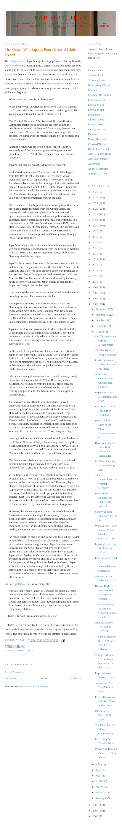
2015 (95, 253)
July (98, 764)
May (99, 775)
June (99, 770)
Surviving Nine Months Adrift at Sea (106, 516)
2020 (95, 225)
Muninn (92, 90)
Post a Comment (14, 672)
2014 (95, 259)
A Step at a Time (97, 173)
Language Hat (96, 109)
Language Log (96, 104)
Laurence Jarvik (97, 99)
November (102, 314)
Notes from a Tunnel (99, 85)
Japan (29, 650)
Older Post (77, 678)
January (100, 798)
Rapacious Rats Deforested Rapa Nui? (106, 396)
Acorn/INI (94, 163)
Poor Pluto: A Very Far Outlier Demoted (105, 410)
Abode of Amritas (98, 168)
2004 (95, 810)
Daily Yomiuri (17, 61)
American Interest (98, 158)
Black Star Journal (98, 149)
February (101, 792)
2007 (95, 298)
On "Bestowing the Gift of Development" (106, 340)
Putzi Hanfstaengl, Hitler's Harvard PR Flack (106, 364)
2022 (95, 214)
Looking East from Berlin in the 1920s (105, 548)
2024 (95, 203)
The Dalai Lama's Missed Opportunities (105, 729)
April (99, 781)
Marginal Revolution (99, 95)
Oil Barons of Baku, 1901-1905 (103, 715)
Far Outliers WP (97, 129)
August (100, 331)
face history (49, 615)
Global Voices (96, 119)
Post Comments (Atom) (33, 686)
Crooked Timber (97, 144)
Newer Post (11, 678)
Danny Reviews (97, 139)
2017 (95, 242)
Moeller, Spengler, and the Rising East (105, 465)
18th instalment (55, 83)
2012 (95, 270)
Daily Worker (12, 65)
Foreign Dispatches (19, 583)
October (101, 320)
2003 (95, 816)
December (102, 309)
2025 (95, 197)
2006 (95, 304)
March (100, 786)
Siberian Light (96, 75)
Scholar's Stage (96, 80)
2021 (95, 220)
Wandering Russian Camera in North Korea (106, 753)
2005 (95, 805)
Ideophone (94, 114)
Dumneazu (94, 134)
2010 (95, 281)
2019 (95, 231)
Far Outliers (61, 17)
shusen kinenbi (44, 69)
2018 (95, 236)
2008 (95, 292)
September (102, 326)
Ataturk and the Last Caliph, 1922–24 (104, 627)
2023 (95, 208)
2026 (95, 191)
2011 (95, 276)
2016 (95, 248)
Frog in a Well (96, 124)
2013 (95, 264)
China (20, 650)
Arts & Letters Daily (99, 153)
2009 (95, 287)
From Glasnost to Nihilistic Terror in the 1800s (106, 701)
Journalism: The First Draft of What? (104, 687)
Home (44, 678)
